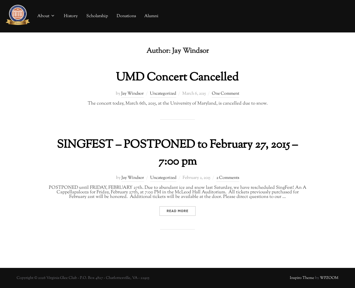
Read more (181, 211)
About (46, 16)
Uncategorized (163, 94)
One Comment (225, 94)
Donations (126, 16)
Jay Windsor (132, 94)
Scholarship (97, 16)
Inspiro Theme (302, 278)
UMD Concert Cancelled (177, 78)
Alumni (151, 16)
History (71, 16)
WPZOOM (329, 278)
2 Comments (227, 178)
